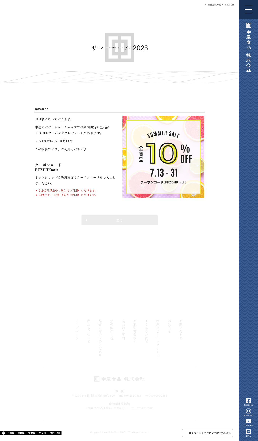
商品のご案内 (123, 329)
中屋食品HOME (213, 4)
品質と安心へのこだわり (100, 338)
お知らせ (229, 4)
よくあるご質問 (146, 331)
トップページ (77, 329)
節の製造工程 (111, 329)
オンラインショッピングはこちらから (210, 433)
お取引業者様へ (134, 331)
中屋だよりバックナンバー (157, 339)
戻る (104, 220)
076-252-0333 (64, 285)
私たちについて (88, 331)
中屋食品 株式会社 (248, 48)
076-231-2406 (174, 285)
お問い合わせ (180, 329)
